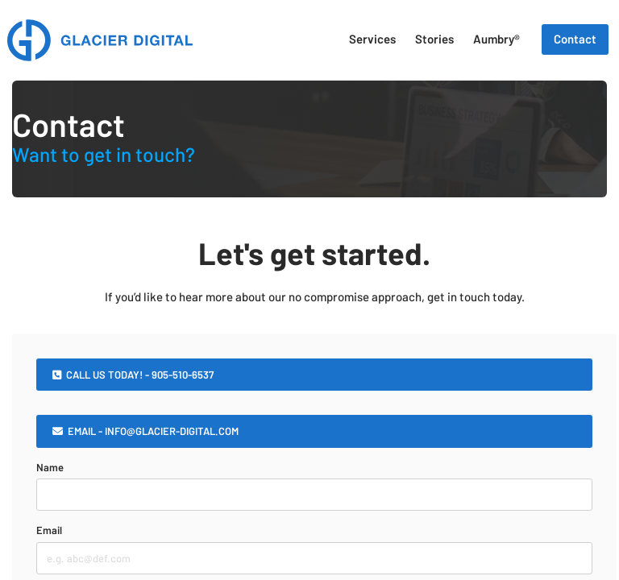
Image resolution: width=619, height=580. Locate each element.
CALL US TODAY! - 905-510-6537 (133, 374)
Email (49, 530)
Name (50, 467)
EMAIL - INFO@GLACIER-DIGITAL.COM (145, 431)
